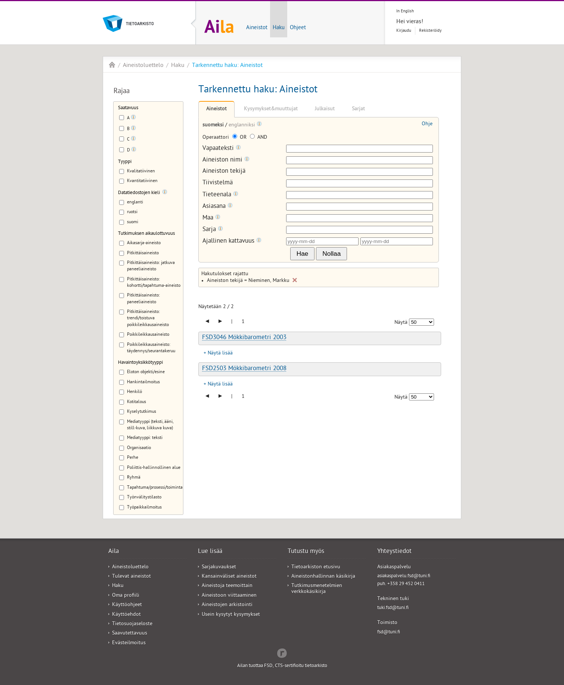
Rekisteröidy (430, 31)
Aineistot (256, 28)
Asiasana (217, 206)
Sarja (212, 229)
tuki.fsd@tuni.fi (393, 608)
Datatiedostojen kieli (139, 193)
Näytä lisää (220, 353)
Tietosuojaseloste (132, 624)
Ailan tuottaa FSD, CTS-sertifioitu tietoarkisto (282, 666)
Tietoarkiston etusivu (315, 567)
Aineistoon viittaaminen (229, 596)
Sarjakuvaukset (219, 567)
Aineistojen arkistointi (227, 605)
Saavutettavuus (129, 633)
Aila (112, 65)
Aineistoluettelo (143, 65)
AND (258, 138)
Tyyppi (124, 162)
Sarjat (358, 109)
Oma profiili (125, 596)
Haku (279, 28)
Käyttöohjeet (127, 605)
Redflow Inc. (282, 652)
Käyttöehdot (126, 615)
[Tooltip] (133, 118)
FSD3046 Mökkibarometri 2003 (244, 338)
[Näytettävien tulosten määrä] (421, 322)
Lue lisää (210, 552)
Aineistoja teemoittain (227, 586)
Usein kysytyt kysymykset (231, 615)
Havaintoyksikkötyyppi (140, 363)
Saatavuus (128, 108)
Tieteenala (220, 195)
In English (405, 11)
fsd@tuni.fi (388, 632)
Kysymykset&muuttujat (271, 109)
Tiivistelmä (217, 183)
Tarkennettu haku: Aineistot (227, 65)
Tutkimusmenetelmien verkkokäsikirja (316, 589)
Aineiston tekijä (223, 172)
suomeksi (213, 125)
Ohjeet (298, 28)
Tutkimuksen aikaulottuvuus (146, 234)
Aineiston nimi (226, 160)
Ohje (427, 124)
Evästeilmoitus (129, 643)
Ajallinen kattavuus (231, 241)
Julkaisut (325, 109)
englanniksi (243, 125)
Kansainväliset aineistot (229, 577)
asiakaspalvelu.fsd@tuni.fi (403, 576)
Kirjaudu (403, 31)
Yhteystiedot (394, 552)
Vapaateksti (221, 148)
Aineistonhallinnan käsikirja (323, 577)
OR (240, 138)
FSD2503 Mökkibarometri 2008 (244, 369)
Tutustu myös (306, 552)
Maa (211, 218)
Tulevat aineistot (131, 577)
